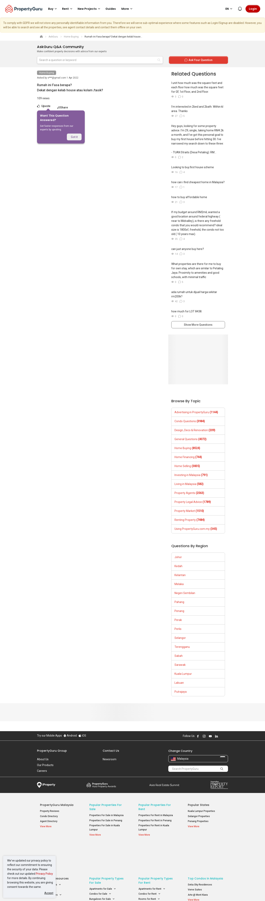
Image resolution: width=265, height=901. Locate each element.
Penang (179, 611)
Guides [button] (110, 9)
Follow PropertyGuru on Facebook (198, 736)
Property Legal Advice (192, 502)
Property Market (189, 510)
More (127, 8)
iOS (82, 735)
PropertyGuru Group (52, 751)
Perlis (177, 629)
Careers (42, 770)
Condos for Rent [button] (149, 863)
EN (229, 8)
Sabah (178, 655)
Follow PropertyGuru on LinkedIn (216, 736)
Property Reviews (49, 811)
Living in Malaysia (189, 484)
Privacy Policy (44, 873)
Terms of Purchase (129, 891)
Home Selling (187, 466)
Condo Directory (49, 816)
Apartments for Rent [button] (151, 858)
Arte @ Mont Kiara (198, 864)
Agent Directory (48, 821)
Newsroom (109, 759)
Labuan (179, 682)
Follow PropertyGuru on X (221, 736)
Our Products (45, 765)
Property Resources (54, 848)
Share (62, 107)
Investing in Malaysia (191, 475)
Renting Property (189, 519)
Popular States (198, 805)
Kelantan (180, 575)
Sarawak (180, 664)
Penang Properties (198, 821)
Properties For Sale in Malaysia (106, 815)
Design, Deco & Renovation (194, 430)
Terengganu (182, 646)
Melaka (179, 584)
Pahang (179, 602)
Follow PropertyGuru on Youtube (210, 736)
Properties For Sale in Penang (105, 820)
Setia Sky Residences (200, 854)
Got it (74, 137)
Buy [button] (53, 8)
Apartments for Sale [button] (102, 858)
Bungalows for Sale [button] (102, 868)
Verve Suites (195, 859)
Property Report (219, 785)
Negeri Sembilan (184, 593)
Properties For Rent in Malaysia (155, 815)
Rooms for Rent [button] (149, 868)
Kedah (178, 566)
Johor (178, 557)
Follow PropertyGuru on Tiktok (226, 736)
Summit (164, 785)
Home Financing (188, 457)
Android (70, 735)
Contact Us (111, 751)
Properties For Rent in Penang (154, 820)
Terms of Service (80, 891)
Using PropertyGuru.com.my (195, 528)
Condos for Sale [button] (100, 863)
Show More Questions (198, 324)
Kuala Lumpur (183, 673)
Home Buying (46, 72)
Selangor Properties (199, 816)
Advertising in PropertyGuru (196, 412)
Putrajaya (180, 691)
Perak (178, 620)
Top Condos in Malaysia (205, 848)
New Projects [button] (89, 8)
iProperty (46, 785)
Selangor (180, 637)
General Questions (190, 439)
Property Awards (101, 785)
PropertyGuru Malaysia (56, 805)
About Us (43, 759)
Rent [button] (68, 8)
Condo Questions (189, 421)
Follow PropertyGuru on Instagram (204, 736)
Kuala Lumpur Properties (201, 811)
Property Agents (189, 493)
